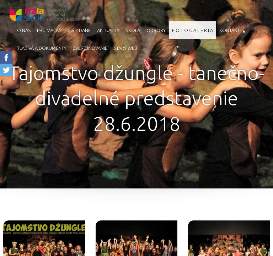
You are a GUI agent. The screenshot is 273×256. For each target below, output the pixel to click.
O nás (24, 30)
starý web (125, 48)
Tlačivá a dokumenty (41, 48)
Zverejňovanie (90, 48)
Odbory (156, 30)
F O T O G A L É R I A (192, 30)
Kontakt (229, 30)
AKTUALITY (108, 30)
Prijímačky (49, 30)
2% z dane (79, 30)
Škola (133, 30)
